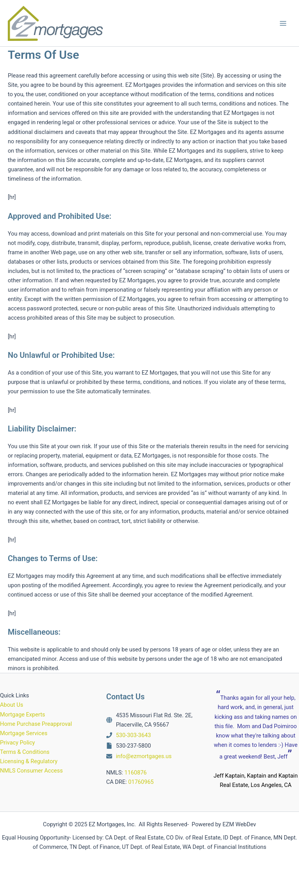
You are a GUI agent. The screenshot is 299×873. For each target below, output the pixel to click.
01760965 (141, 781)
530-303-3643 (133, 735)
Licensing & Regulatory (29, 761)
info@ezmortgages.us (144, 756)
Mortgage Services (23, 733)
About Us (11, 704)
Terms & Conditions (24, 751)
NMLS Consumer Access (31, 770)
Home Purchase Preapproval (36, 723)
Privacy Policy (17, 742)
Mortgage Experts (22, 714)
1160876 (135, 772)
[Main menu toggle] (283, 23)
